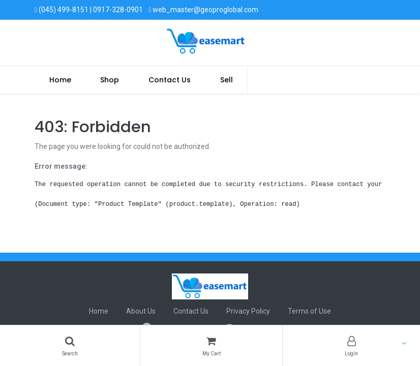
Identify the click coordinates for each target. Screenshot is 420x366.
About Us (141, 311)
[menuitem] (60, 80)
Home (98, 311)
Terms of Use (309, 311)
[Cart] (211, 345)
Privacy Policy (248, 311)
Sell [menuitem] (226, 80)
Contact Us (190, 311)
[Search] (70, 345)
